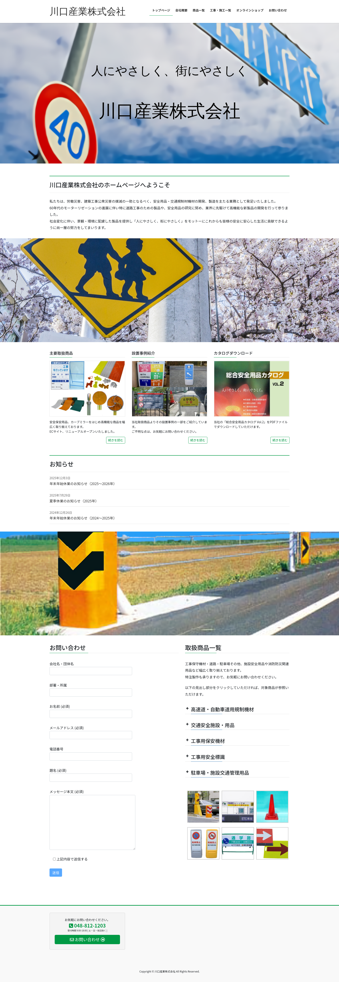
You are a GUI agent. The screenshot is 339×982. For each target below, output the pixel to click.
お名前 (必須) (91, 711)
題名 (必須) (91, 775)
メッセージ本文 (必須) (92, 819)
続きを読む (115, 440)
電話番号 (91, 753)
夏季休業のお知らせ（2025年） (74, 500)
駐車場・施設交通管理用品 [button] (217, 772)
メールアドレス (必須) (91, 732)
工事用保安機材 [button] (205, 740)
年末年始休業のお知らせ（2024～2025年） (83, 518)
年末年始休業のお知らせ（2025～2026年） (83, 483)
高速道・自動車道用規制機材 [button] (219, 709)
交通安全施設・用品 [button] (210, 724)
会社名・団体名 (91, 668)
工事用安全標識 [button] (205, 756)
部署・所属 (91, 689)
